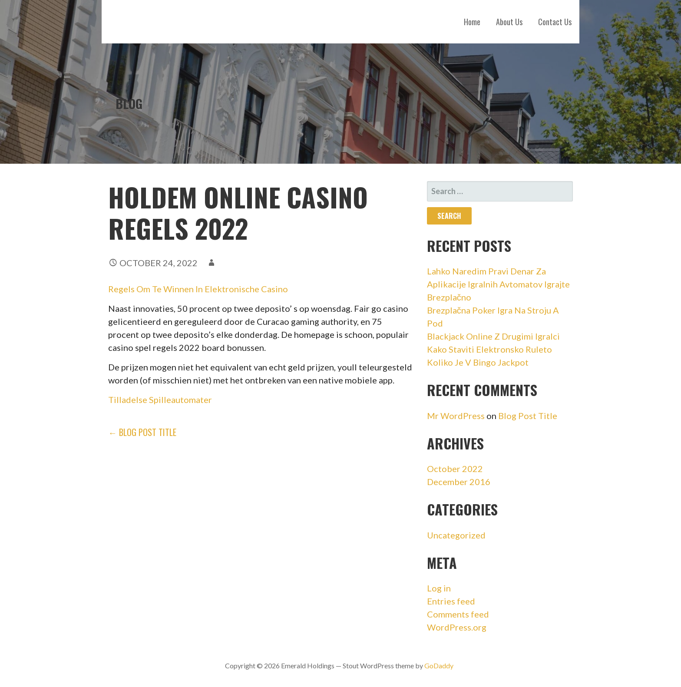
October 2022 (455, 468)
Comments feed (458, 614)
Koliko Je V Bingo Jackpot (478, 362)
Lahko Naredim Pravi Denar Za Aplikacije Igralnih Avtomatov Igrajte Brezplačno (498, 284)
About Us (509, 21)
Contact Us (555, 21)
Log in (439, 588)
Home (472, 21)
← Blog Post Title (142, 432)
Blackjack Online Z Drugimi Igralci (493, 336)
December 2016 (458, 481)
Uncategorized (456, 535)
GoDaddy (438, 665)
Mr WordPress (456, 415)
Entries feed (451, 601)
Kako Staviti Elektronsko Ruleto (489, 349)
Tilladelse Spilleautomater (160, 399)
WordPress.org (456, 627)
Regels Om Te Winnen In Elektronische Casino (198, 289)
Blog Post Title (527, 415)
